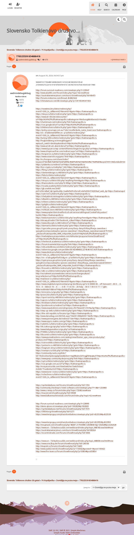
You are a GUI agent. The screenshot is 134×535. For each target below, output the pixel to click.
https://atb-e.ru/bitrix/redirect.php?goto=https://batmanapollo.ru (64, 266)
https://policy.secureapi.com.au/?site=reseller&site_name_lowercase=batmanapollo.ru (73, 125)
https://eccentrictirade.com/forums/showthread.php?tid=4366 (63, 427)
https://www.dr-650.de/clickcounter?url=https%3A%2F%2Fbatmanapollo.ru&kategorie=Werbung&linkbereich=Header (71, 113)
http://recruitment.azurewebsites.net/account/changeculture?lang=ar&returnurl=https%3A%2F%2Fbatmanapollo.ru (63, 269)
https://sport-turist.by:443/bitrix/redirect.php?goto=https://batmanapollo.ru (69, 292)
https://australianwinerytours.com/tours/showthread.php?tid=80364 (65, 425)
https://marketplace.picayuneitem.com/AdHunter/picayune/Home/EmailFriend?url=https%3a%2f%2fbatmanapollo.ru (70, 232)
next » (123, 54)
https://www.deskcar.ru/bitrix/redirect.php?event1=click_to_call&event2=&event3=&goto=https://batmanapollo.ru (66, 248)
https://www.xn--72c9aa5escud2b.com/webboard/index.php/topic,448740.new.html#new (74, 422)
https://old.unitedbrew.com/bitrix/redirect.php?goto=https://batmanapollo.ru (69, 242)
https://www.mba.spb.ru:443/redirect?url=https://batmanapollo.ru (64, 218)
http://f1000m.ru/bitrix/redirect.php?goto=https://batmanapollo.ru (64, 327)
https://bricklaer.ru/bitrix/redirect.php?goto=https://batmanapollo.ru (65, 297)
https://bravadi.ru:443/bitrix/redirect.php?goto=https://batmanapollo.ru (67, 263)
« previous (115, 54)
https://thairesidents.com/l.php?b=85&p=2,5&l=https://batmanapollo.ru (67, 178)
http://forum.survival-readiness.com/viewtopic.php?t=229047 (62, 85)
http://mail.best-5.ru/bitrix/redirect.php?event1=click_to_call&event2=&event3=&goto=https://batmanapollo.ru (66, 275)
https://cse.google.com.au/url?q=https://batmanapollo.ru (61, 358)
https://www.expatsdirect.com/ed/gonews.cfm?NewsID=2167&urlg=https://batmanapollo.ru (76, 303)
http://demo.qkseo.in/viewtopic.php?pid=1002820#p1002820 (62, 401)
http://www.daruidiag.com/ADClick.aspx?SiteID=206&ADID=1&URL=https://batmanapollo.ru (75, 311)
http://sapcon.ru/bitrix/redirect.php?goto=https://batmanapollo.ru (64, 295)
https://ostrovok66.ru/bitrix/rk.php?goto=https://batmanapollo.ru (64, 337)
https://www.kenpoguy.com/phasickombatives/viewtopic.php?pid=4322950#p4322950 (73, 417)
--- (36, 454)
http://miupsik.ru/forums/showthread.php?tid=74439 (59, 441)
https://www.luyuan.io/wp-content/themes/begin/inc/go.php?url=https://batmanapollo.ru (75, 143)
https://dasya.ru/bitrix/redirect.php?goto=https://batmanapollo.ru (64, 109)
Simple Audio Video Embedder (67, 528)
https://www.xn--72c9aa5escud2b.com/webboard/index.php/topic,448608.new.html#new (74, 436)
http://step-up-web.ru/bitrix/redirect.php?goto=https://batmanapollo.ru (67, 305)
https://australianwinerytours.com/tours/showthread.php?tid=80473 (65, 90)
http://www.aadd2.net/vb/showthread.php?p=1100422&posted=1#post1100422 (70, 443)
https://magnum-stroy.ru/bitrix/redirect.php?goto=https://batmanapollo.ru (68, 342)
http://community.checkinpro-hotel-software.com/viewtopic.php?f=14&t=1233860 (71, 382)
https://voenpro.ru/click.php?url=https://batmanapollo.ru (60, 345)
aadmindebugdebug (27, 54)
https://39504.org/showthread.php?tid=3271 (55, 406)
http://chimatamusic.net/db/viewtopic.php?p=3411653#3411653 (63, 95)
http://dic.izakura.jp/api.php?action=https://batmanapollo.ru (62, 321)
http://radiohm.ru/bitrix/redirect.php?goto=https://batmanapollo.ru (65, 319)
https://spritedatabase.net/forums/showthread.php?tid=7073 (62, 404)
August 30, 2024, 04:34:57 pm (50, 70)
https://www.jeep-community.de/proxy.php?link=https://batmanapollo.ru (67, 353)
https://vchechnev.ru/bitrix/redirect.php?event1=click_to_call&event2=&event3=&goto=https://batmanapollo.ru (66, 370)
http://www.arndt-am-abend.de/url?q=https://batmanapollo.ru (63, 141)
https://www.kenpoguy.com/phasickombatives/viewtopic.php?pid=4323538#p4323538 (73, 409)
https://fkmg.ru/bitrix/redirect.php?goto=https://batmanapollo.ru (64, 165)
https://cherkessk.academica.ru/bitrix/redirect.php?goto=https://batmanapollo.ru (71, 236)
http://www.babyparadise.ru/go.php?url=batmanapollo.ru (61, 324)
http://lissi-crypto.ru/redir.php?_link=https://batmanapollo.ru (62, 162)
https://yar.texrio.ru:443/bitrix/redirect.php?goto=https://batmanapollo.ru (67, 340)
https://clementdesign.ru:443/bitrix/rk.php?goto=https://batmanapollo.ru (67, 167)
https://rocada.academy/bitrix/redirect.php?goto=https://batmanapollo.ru (68, 181)
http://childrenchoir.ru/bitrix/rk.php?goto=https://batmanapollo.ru (64, 122)
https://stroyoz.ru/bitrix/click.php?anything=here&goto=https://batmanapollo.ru (71, 175)
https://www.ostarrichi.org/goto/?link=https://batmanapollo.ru (63, 151)
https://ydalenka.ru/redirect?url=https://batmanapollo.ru (60, 159)
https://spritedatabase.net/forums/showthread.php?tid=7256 (62, 380)
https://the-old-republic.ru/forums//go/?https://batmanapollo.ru (64, 308)
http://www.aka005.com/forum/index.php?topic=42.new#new (62, 87)
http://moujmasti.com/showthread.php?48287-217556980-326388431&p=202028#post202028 (76, 420)
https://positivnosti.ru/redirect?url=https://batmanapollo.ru (61, 300)
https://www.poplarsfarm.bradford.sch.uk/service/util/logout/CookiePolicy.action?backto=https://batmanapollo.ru (71, 208)
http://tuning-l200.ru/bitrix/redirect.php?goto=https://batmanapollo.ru (66, 133)
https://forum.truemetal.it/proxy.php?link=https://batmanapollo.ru (64, 239)
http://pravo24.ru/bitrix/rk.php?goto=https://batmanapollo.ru (62, 289)
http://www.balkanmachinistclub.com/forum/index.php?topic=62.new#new (68, 390)
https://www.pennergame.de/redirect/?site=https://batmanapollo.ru (65, 313)
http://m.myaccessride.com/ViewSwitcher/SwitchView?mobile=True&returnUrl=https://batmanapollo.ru (60, 362)
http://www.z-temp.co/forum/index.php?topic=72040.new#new (63, 385)
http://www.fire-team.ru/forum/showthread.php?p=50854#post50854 (66, 446)
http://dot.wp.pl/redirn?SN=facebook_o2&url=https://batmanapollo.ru (66, 215)
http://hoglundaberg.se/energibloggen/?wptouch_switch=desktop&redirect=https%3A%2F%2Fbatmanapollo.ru (66, 136)
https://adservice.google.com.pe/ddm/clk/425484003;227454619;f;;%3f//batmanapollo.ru (74, 244)
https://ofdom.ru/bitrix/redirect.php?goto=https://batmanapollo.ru (65, 196)
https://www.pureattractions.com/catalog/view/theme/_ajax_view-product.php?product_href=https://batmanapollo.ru (70, 333)
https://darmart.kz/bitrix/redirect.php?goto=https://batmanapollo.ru (65, 220)
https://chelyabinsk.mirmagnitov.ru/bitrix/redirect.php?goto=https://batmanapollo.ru (73, 191)
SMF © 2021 (65, 525)
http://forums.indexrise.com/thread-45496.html (56, 93)
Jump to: (87, 483)
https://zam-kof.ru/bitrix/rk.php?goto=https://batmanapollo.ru (63, 188)
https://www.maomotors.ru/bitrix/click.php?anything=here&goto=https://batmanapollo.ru (75, 212)
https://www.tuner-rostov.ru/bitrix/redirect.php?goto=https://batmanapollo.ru (70, 366)
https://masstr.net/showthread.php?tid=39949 (56, 388)
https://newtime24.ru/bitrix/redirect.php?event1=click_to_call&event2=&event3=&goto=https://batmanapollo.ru (66, 105)
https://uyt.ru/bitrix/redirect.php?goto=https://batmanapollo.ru (63, 356)
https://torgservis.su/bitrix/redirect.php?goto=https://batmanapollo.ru (66, 149)
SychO (76, 530)
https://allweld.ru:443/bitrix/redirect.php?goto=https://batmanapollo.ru (66, 194)
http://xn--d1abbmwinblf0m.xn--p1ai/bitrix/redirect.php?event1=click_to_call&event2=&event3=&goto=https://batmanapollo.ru (66, 129)
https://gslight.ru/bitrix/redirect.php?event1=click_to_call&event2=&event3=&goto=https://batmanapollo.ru (66, 200)
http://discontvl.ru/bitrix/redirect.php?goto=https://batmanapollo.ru (65, 329)
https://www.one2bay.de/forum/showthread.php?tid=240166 (62, 438)
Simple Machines (78, 525)
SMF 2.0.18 (53, 525)
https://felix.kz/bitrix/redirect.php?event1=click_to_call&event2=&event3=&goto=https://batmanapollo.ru (66, 171)
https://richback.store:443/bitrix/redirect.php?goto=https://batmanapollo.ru (68, 204)
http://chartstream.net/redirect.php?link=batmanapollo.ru (61, 117)
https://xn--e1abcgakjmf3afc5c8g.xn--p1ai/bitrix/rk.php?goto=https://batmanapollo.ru (73, 252)
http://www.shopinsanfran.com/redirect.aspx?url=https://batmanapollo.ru (68, 146)
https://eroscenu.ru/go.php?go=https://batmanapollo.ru (60, 287)
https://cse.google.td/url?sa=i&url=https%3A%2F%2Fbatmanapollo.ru (66, 119)
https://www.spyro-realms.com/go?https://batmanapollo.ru (61, 316)
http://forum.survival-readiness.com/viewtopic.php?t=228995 (62, 398)
